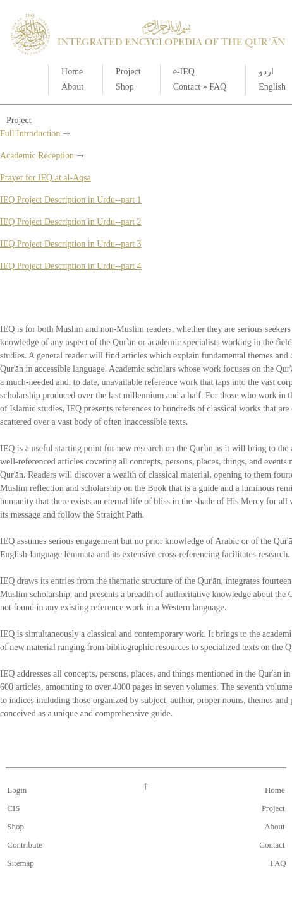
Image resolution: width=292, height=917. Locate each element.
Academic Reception (37, 155)
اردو (266, 71)
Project (128, 71)
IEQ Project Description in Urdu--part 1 (71, 199)
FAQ (217, 87)
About (72, 87)
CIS (13, 808)
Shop (125, 87)
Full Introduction (30, 133)
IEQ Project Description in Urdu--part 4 (71, 266)
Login (17, 790)
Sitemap (20, 863)
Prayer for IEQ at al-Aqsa (45, 177)
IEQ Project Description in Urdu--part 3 (71, 244)
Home (72, 71)
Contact (187, 87)
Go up (146, 786)
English (272, 87)
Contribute (24, 844)
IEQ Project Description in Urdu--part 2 (71, 222)
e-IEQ (184, 71)
